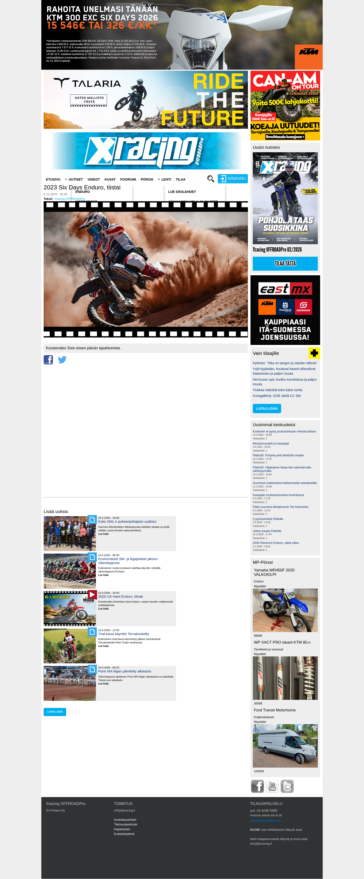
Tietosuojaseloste (125, 824)
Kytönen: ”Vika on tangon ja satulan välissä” (285, 363)
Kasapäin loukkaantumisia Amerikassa (278, 495)
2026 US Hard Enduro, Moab (120, 596)
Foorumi (128, 179)
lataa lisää (55, 711)
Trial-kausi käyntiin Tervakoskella (123, 634)
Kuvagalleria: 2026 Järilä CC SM (277, 396)
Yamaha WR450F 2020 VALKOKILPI (274, 572)
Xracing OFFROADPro (70, 199)
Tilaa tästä (285, 263)
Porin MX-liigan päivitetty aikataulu (124, 671)
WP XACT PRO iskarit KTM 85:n (282, 642)
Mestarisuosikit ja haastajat (271, 443)
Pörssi (147, 179)
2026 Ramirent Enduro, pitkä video (276, 543)
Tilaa (180, 179)
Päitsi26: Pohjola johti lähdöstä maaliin (278, 455)
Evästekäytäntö (124, 834)
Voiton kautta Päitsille (267, 531)
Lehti (166, 179)
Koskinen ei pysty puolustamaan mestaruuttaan (284, 431)
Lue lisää (105, 534)
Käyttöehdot (122, 829)
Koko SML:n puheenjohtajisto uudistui (127, 521)
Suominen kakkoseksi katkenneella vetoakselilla (285, 483)
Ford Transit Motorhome (275, 710)
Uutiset (75, 179)
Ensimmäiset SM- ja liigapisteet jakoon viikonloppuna (128, 560)
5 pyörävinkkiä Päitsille (268, 519)
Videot (94, 179)
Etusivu (53, 179)
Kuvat (110, 179)
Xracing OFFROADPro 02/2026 (277, 249)
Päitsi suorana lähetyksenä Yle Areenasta (280, 507)
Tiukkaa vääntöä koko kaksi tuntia (277, 390)
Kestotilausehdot (125, 819)
